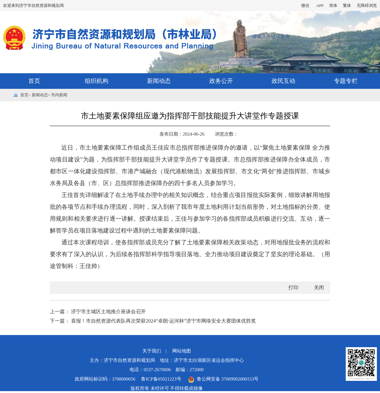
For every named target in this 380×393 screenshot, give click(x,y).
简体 (333, 5)
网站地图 (181, 350)
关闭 (319, 287)
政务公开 (221, 81)
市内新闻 (59, 95)
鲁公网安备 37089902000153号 (223, 378)
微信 (305, 5)
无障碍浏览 (367, 5)
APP (320, 5)
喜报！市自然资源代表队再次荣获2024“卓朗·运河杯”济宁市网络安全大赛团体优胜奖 (163, 321)
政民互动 (283, 81)
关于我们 (151, 350)
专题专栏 (346, 81)
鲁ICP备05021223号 (161, 378)
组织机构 (96, 81)
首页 (34, 81)
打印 (293, 287)
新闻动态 (159, 81)
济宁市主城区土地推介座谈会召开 (108, 311)
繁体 (347, 5)
